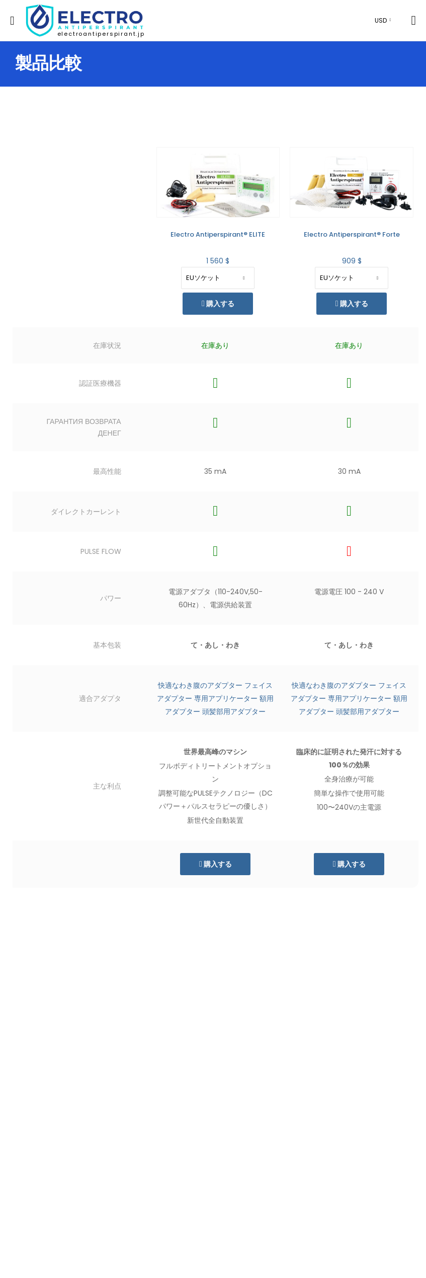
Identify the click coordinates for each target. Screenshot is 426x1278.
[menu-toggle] (12, 21)
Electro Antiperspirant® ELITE (218, 234)
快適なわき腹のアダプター (200, 685)
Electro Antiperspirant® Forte (352, 234)
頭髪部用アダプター (234, 711)
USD (381, 20)
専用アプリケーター (226, 698)
